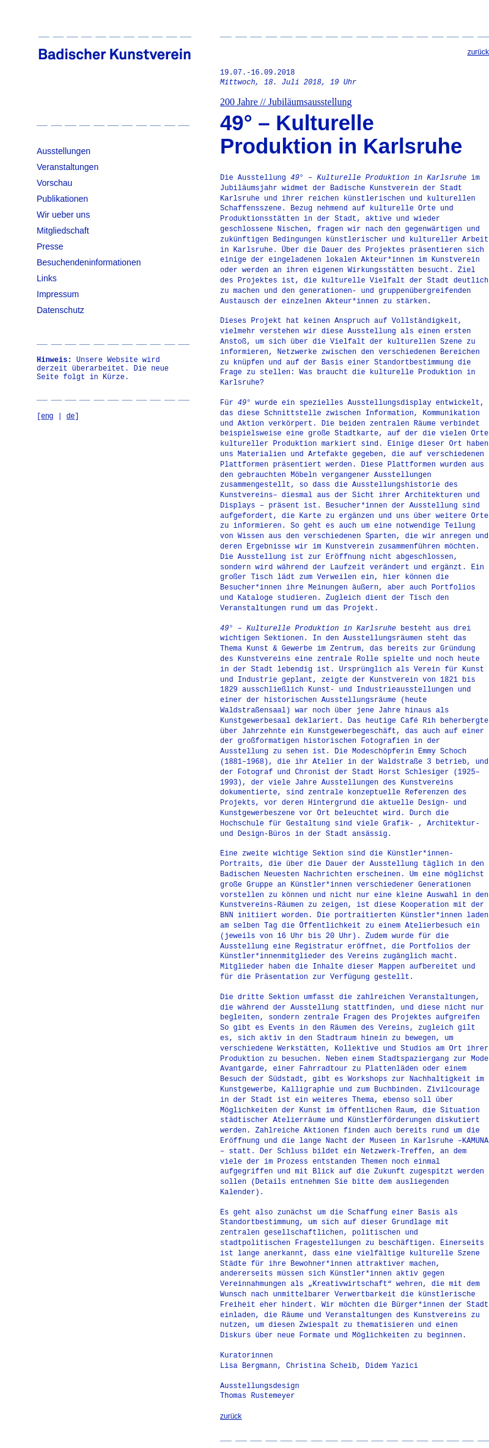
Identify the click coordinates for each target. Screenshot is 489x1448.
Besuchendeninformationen (89, 262)
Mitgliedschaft (63, 230)
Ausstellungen (63, 151)
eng (47, 416)
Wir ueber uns (63, 215)
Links (47, 278)
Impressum (58, 294)
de (71, 416)
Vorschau (54, 183)
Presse (50, 246)
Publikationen (62, 199)
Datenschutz (60, 310)
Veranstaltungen (67, 167)
